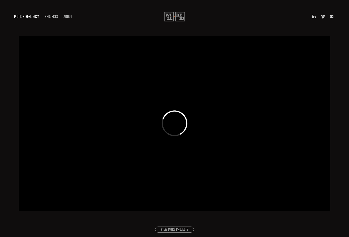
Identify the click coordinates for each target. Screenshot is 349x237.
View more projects (174, 229)
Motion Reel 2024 (26, 16)
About (67, 16)
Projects (51, 16)
